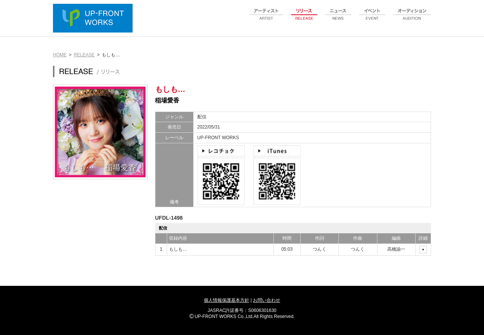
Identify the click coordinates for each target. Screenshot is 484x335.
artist (267, 18)
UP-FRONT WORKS (94, 19)
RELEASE (84, 54)
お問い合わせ (266, 300)
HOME (60, 54)
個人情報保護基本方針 (226, 300)
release (304, 18)
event (372, 18)
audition (412, 18)
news (338, 18)
